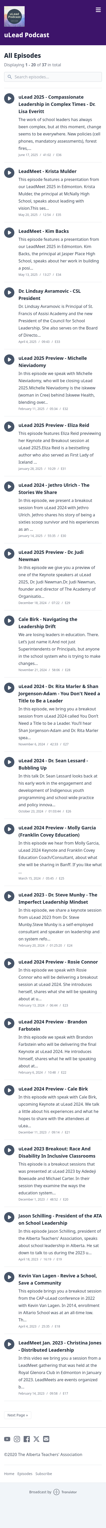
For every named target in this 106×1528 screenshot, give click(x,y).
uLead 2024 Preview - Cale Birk (53, 1089)
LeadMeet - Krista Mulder (47, 171)
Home (9, 1473)
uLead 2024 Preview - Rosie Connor (58, 962)
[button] (9, 98)
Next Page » (17, 1415)
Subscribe (43, 1473)
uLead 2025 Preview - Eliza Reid (53, 425)
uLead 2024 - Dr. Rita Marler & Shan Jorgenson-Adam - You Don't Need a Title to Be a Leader (59, 693)
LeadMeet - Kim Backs (43, 231)
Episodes (24, 1473)
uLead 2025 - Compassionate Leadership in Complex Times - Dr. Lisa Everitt (56, 104)
